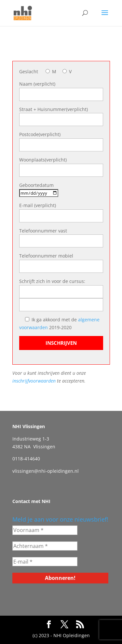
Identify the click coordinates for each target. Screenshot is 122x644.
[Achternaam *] (44, 546)
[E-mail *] (44, 561)
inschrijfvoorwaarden (34, 381)
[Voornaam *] (44, 530)
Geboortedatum (36, 185)
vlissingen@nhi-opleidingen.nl (45, 471)
